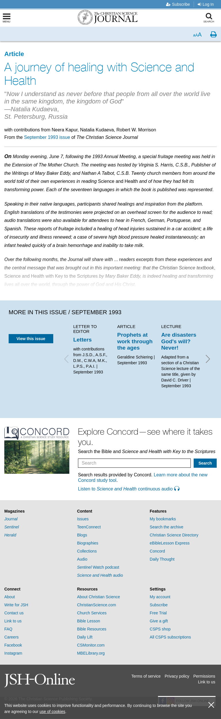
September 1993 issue (47, 137)
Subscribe (178, 4)
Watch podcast (98, 567)
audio (100, 575)
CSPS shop (160, 629)
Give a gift (159, 621)
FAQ (8, 629)
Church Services (92, 613)
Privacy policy (177, 676)
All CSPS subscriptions (170, 637)
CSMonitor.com (91, 645)
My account (160, 597)
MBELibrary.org (91, 653)
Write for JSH (16, 605)
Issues (83, 519)
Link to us (13, 621)
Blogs (82, 535)
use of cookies (52, 711)
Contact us (14, 613)
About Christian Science (98, 597)
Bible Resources (91, 629)
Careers (11, 637)
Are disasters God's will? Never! (178, 341)
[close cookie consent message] (211, 705)
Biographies (87, 543)
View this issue (30, 338)
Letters (82, 340)
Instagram (13, 653)
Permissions (204, 676)
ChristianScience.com (96, 605)
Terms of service (146, 676)
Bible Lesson (88, 621)
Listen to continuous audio (128, 488)
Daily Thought (162, 559)
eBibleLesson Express (170, 543)
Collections (87, 551)
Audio (82, 559)
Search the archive (166, 527)
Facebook (13, 645)
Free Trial (158, 613)
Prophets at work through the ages (135, 341)
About (9, 597)
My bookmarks (163, 519)
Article (14, 53)
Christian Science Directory (174, 535)
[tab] (37, 511)
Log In (206, 4)
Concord (157, 551)
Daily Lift (85, 637)
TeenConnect (89, 527)
